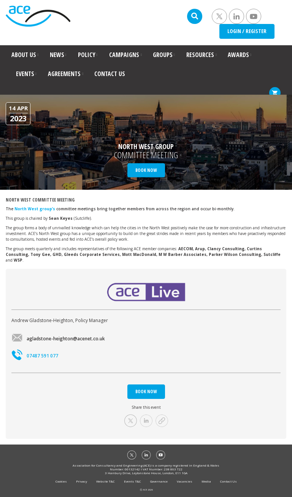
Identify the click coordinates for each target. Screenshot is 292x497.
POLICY (86, 55)
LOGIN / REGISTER (247, 31)
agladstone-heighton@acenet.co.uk (58, 338)
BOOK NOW (146, 391)
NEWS (57, 55)
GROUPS (163, 55)
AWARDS (238, 55)
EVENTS (25, 74)
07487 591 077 (34, 356)
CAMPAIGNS (124, 55)
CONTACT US (109, 74)
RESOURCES (200, 55)
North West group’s (34, 208)
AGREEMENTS (64, 74)
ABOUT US (23, 55)
